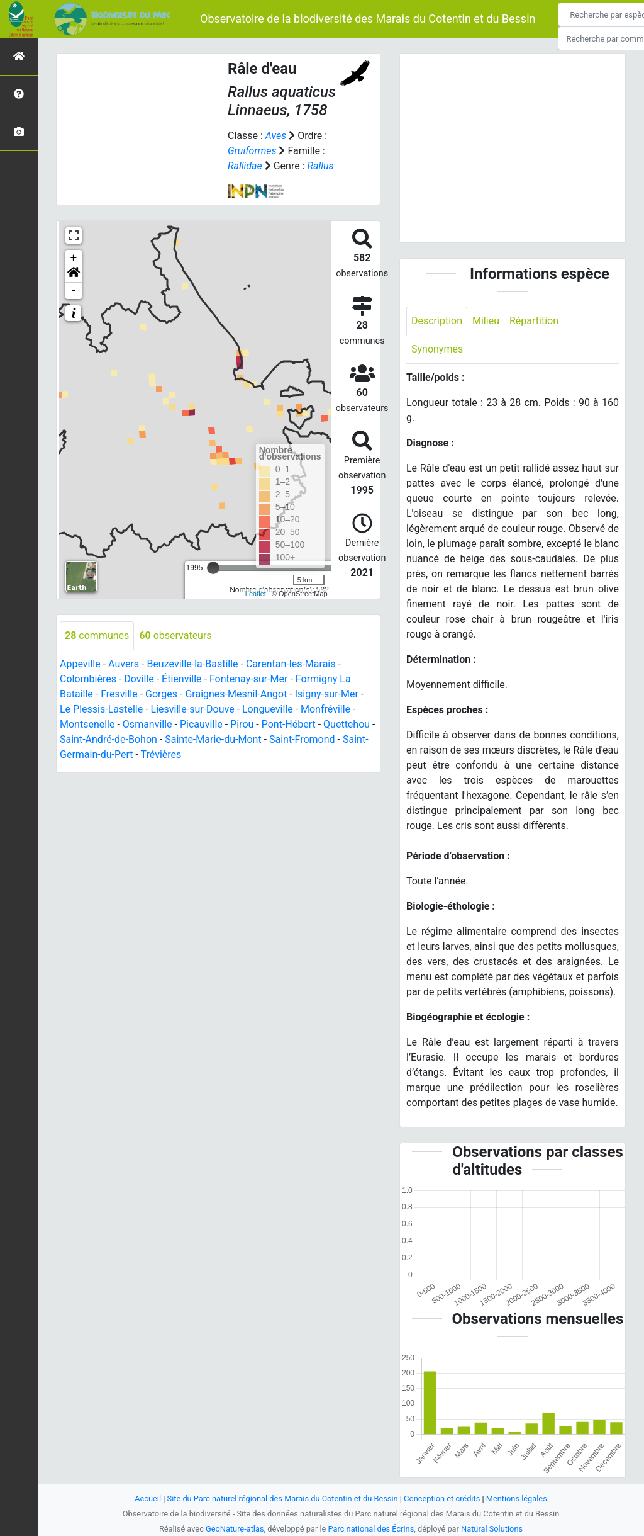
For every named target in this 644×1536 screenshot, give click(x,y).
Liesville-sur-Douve (193, 709)
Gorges (161, 694)
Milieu (485, 321)
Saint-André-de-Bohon (108, 739)
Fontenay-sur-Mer (248, 679)
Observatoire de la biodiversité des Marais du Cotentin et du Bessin (367, 18)
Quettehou (346, 724)
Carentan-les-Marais (291, 664)
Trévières (161, 754)
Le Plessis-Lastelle (101, 709)
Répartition (533, 321)
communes (97, 635)
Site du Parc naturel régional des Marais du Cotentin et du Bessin (282, 1498)
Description (436, 321)
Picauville (201, 724)
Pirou (241, 724)
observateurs (175, 635)
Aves (275, 136)
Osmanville (147, 724)
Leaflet (255, 593)
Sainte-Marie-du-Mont (213, 739)
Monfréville (325, 709)
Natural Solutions (492, 1528)
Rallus (320, 166)
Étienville (181, 679)
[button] (73, 274)
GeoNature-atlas (235, 1528)
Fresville (119, 694)
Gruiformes (252, 151)
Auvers (123, 664)
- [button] (73, 290)
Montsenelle (87, 724)
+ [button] (73, 258)
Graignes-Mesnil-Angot (236, 694)
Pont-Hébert (289, 724)
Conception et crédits (442, 1498)
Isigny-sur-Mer (326, 694)
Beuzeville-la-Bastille (192, 664)
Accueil (148, 1498)
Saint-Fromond (302, 739)
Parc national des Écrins (371, 1528)
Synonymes (437, 349)
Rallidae (245, 166)
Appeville (80, 664)
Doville (138, 679)
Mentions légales (516, 1498)
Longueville (267, 709)
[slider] (213, 568)
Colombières (88, 679)
